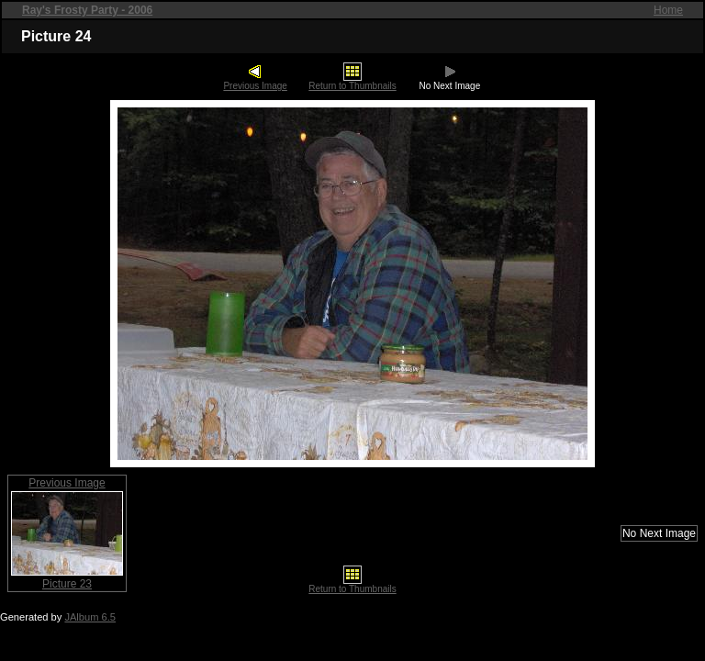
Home (668, 10)
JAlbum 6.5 (90, 616)
